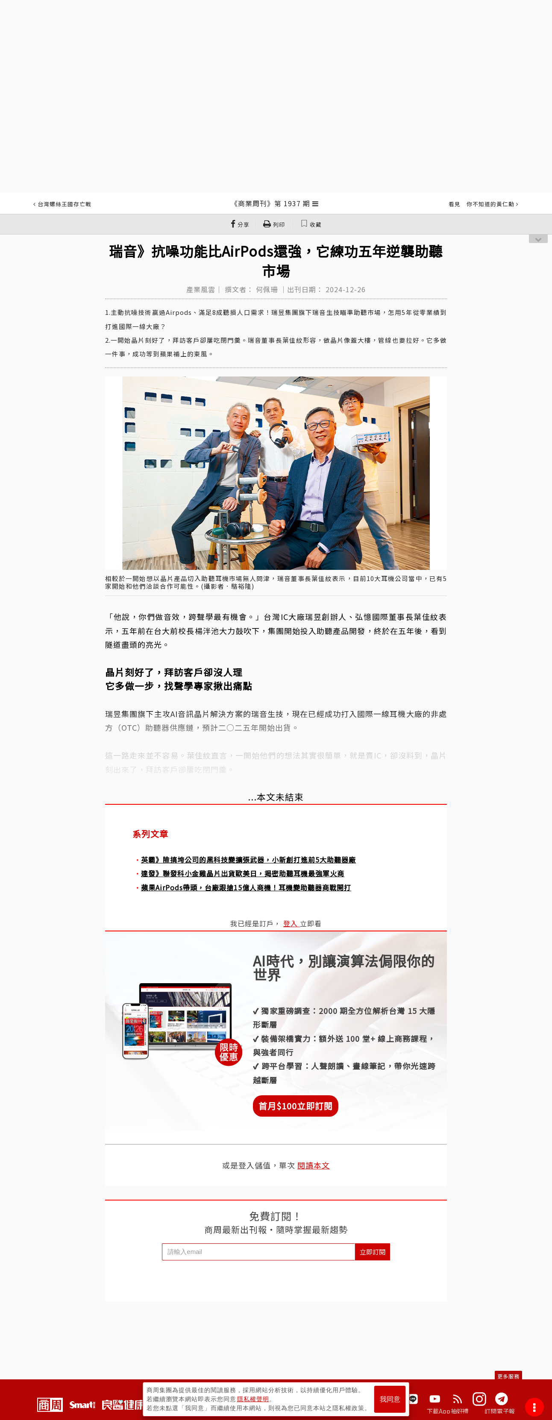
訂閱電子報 (499, 1411)
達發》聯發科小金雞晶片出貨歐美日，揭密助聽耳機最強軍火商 (242, 873)
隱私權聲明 (253, 1399)
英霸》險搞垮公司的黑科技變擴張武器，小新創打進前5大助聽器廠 (248, 859)
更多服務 (508, 1376)
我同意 (390, 1399)
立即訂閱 (372, 1251)
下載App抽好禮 (448, 1411)
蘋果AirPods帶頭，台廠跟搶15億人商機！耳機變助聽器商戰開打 (246, 887)
